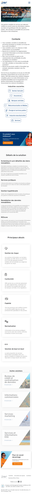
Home (3, 8)
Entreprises (8, 8)
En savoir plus (8, 384)
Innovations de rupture (19, 475)
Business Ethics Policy (14, 478)
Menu (29, 2)
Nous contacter (8, 142)
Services (13, 8)
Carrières (11, 475)
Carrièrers (28, 475)
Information (17, 8)
